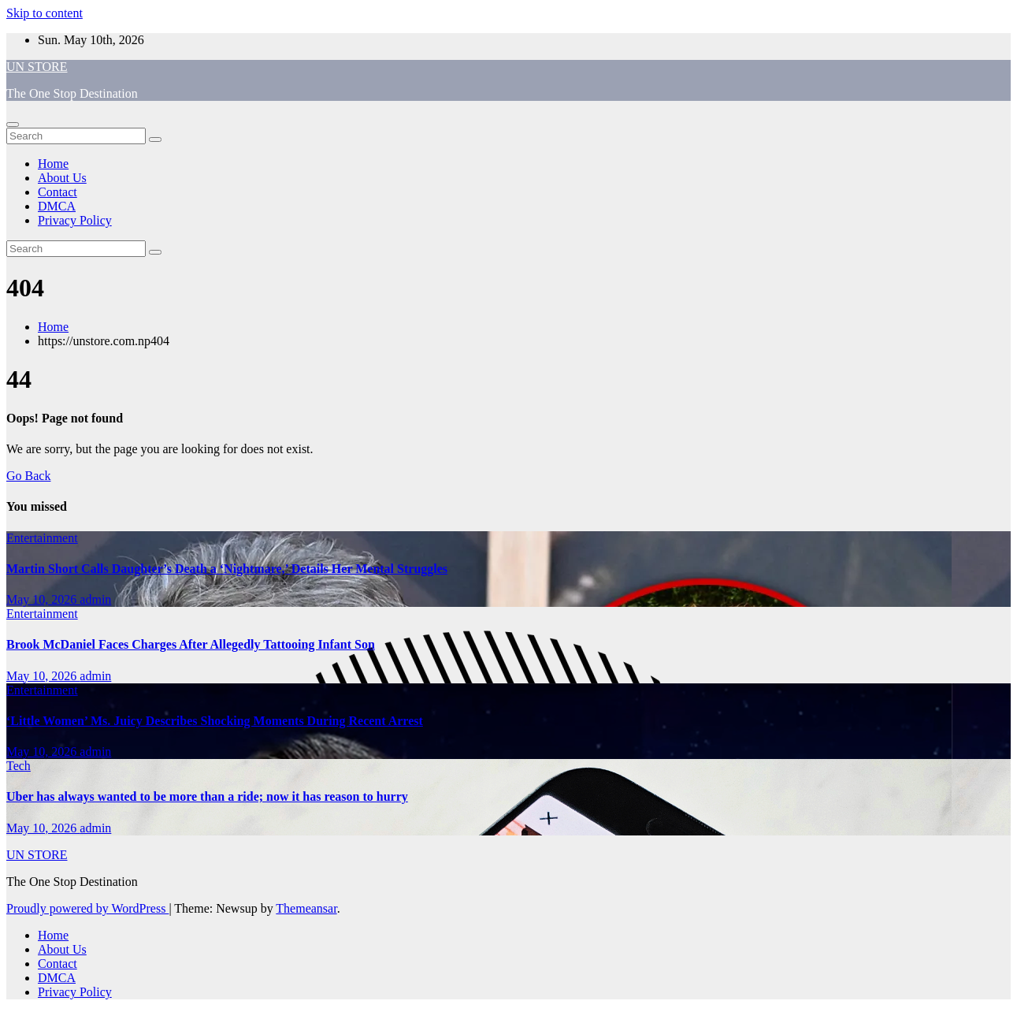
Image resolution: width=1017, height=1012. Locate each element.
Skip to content (44, 13)
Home (53, 163)
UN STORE (37, 66)
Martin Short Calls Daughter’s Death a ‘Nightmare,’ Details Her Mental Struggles (226, 568)
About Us (62, 177)
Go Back (28, 475)
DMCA (57, 206)
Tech (18, 765)
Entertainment (42, 538)
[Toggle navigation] (12, 124)
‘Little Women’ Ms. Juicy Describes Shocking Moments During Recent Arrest (214, 720)
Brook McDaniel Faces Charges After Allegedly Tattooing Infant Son (190, 644)
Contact (57, 192)
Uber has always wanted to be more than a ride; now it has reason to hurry (207, 796)
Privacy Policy (75, 220)
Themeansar (306, 908)
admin (95, 599)
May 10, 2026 (43, 599)
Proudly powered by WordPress (87, 908)
